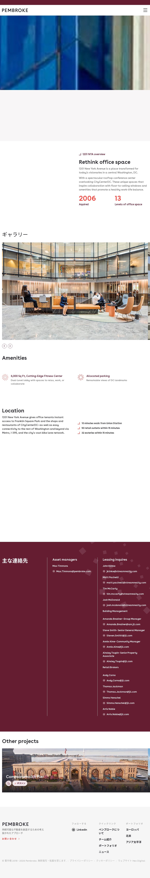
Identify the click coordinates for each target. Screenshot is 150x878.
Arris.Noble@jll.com (118, 714)
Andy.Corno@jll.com (118, 680)
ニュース (104, 852)
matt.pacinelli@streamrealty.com (126, 582)
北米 (128, 835)
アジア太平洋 (133, 842)
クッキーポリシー (105, 860)
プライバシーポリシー (81, 860)
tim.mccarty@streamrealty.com (125, 593)
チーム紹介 (105, 839)
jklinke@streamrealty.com (122, 571)
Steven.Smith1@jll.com (119, 635)
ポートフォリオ (108, 845)
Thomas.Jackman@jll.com (122, 691)
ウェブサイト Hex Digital (131, 860)
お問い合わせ (9, 839)
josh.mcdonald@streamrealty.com (126, 605)
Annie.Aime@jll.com (118, 646)
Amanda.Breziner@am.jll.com (123, 624)
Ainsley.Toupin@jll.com (120, 661)
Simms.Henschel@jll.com (120, 703)
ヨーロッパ (132, 829)
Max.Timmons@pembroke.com (73, 571)
